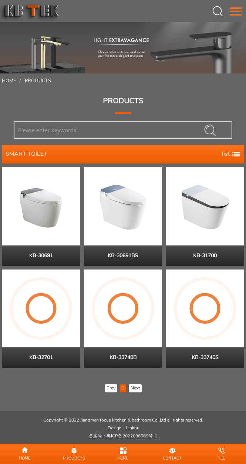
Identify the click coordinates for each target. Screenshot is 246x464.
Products (38, 81)
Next (135, 388)
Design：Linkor (123, 428)
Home (9, 81)
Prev (111, 388)
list (231, 154)
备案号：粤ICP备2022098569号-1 (123, 436)
